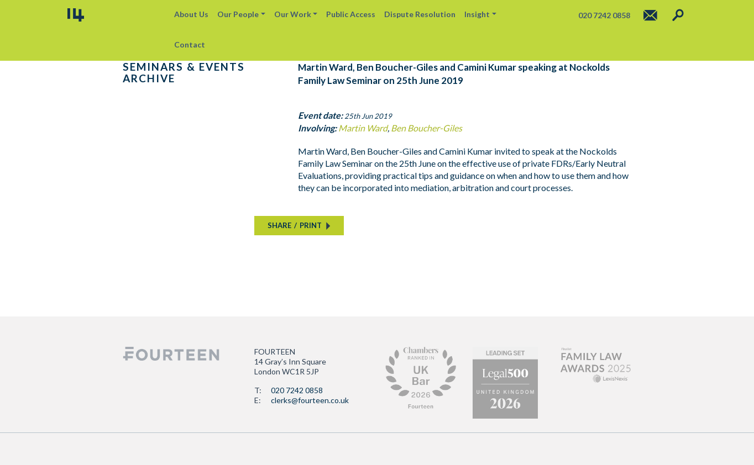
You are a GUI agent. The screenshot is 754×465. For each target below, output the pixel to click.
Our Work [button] (292, 14)
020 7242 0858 (297, 390)
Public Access (350, 14)
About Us (191, 14)
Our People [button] (238, 14)
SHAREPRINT (295, 225)
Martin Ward (363, 128)
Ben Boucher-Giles (426, 128)
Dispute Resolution (419, 14)
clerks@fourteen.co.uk (310, 400)
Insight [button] (477, 14)
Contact (189, 44)
